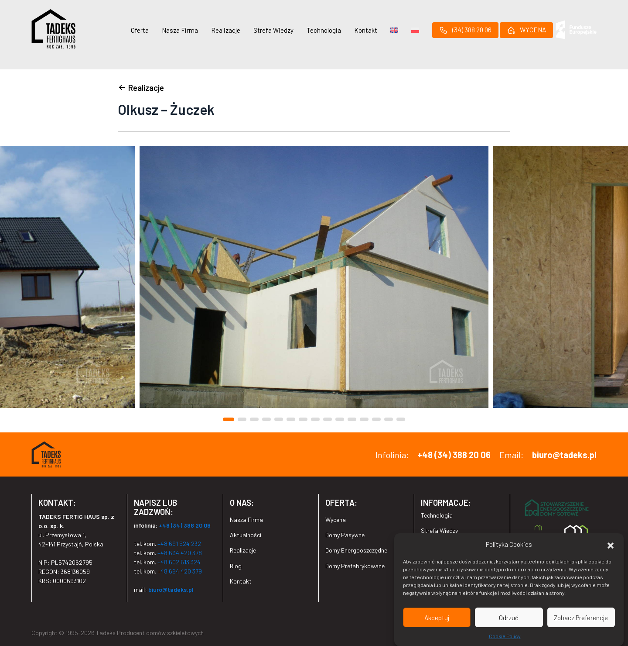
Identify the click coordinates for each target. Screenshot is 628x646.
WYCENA (526, 30)
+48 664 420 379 (179, 571)
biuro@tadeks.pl (564, 454)
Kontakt (365, 30)
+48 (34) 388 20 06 (454, 454)
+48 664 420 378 (179, 552)
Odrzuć (509, 618)
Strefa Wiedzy (273, 30)
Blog (236, 566)
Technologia (324, 30)
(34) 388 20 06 (465, 30)
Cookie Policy (505, 636)
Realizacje (225, 30)
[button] (610, 544)
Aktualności (245, 535)
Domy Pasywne (345, 535)
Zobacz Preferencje (581, 618)
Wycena (335, 519)
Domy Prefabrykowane (355, 566)
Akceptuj (436, 618)
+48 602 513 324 (179, 562)
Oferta (140, 30)
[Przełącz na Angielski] (394, 30)
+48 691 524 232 (179, 543)
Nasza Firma (180, 30)
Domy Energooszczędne (356, 550)
